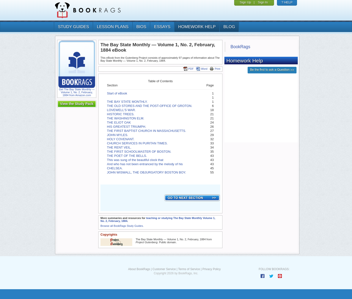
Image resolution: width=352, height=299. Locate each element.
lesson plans (112, 26)
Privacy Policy (211, 269)
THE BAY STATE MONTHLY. (127, 102)
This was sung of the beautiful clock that (135, 160)
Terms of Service (189, 269)
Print (215, 68)
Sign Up (245, 2)
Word (201, 68)
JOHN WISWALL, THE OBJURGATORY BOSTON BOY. (146, 172)
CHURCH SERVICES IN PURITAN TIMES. (137, 143)
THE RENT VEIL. (119, 147)
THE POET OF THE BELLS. (127, 156)
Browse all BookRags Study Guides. (122, 225)
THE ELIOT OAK (119, 122)
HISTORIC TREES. (120, 114)
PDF (188, 68)
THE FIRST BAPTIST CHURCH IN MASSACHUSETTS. (146, 131)
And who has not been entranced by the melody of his (145, 164)
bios (141, 26)
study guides (73, 26)
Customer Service (164, 269)
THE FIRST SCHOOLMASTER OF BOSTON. (139, 151)
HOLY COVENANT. (120, 139)
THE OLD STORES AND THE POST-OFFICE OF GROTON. (149, 106)
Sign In (263, 2)
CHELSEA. (115, 168)
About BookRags (139, 269)
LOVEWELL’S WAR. (121, 110)
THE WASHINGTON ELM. (125, 118)
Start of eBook (117, 93)
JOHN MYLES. (117, 135)
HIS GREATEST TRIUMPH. (126, 126)
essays (162, 26)
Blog (229, 26)
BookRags (240, 46)
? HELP (287, 2)
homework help (197, 26)
